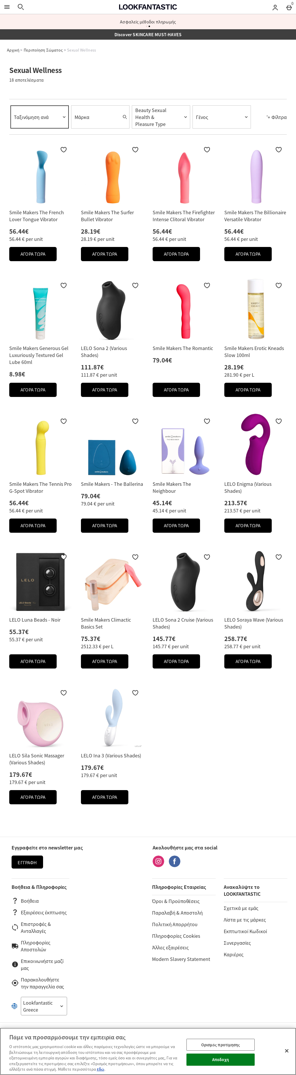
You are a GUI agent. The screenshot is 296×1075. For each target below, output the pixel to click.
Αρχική (13, 50)
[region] (148, 1051)
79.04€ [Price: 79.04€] (162, 360)
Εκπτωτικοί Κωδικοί (245, 931)
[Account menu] (275, 7)
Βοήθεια (25, 900)
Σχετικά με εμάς (241, 907)
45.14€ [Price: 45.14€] (162, 503)
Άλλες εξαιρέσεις (170, 947)
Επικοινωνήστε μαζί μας (37, 964)
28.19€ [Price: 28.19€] (90, 231)
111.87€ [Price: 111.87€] (92, 367)
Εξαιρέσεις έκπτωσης (39, 912)
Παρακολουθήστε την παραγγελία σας (38, 983)
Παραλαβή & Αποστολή (177, 912)
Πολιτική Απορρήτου (174, 924)
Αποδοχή (220, 1059)
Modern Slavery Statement (181, 958)
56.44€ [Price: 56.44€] (19, 231)
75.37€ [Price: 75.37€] (90, 638)
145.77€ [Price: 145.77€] (164, 638)
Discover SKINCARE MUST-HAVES (148, 34)
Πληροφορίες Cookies (176, 935)
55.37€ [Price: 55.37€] (19, 631)
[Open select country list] (44, 1006)
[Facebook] (174, 865)
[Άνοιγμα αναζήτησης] (21, 7)
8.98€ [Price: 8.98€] (17, 374)
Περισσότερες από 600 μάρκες (148, 22)
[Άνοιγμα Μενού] (7, 7)
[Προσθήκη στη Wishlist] (63, 149)
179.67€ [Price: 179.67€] (20, 774)
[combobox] (39, 117)
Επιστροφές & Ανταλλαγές (31, 927)
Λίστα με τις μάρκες (245, 919)
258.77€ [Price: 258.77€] (235, 638)
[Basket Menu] (289, 7)
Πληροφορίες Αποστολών (31, 946)
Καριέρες (233, 954)
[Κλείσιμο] (286, 1050)
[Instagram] (158, 865)
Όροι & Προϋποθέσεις (175, 901)
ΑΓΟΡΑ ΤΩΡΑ (39, 255)
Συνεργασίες (237, 942)
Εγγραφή (27, 862)
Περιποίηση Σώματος (43, 50)
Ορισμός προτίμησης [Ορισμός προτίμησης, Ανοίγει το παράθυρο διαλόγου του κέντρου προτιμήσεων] (220, 1044)
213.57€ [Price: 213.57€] (235, 503)
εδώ (100, 1069)
